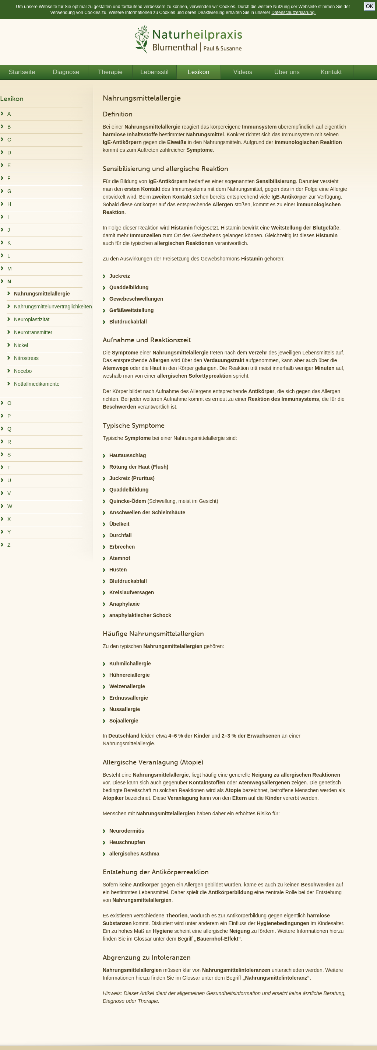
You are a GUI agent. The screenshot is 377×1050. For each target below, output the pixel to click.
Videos (243, 72)
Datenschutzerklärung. (293, 12)
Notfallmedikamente (37, 384)
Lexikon (198, 72)
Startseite (22, 72)
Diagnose (66, 72)
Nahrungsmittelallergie (42, 294)
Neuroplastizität (32, 319)
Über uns (287, 72)
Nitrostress (26, 358)
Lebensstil (154, 72)
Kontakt (331, 72)
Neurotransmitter (33, 332)
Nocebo (23, 371)
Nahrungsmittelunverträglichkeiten (53, 306)
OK (369, 6)
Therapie (110, 72)
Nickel (21, 345)
